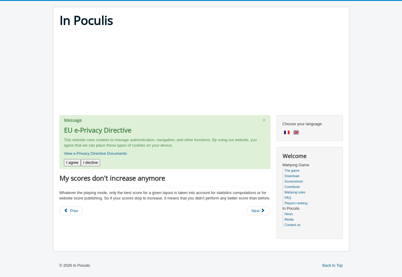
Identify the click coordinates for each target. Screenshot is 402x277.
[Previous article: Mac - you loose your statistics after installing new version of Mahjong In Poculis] (71, 210)
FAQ (288, 197)
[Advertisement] (201, 73)
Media (289, 219)
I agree (72, 162)
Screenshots (294, 181)
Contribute (292, 187)
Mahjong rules (295, 192)
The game (292, 170)
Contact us (293, 225)
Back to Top (332, 265)
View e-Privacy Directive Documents (95, 153)
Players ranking (296, 203)
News (289, 214)
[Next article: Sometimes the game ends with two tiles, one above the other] (259, 210)
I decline (90, 162)
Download (292, 176)
